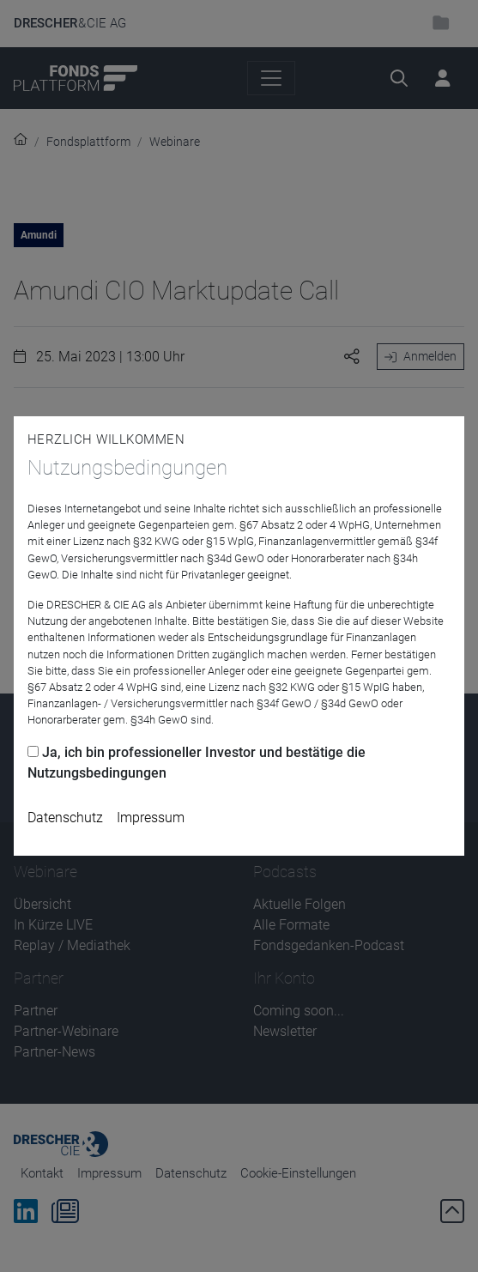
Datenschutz (65, 817)
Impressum (151, 817)
